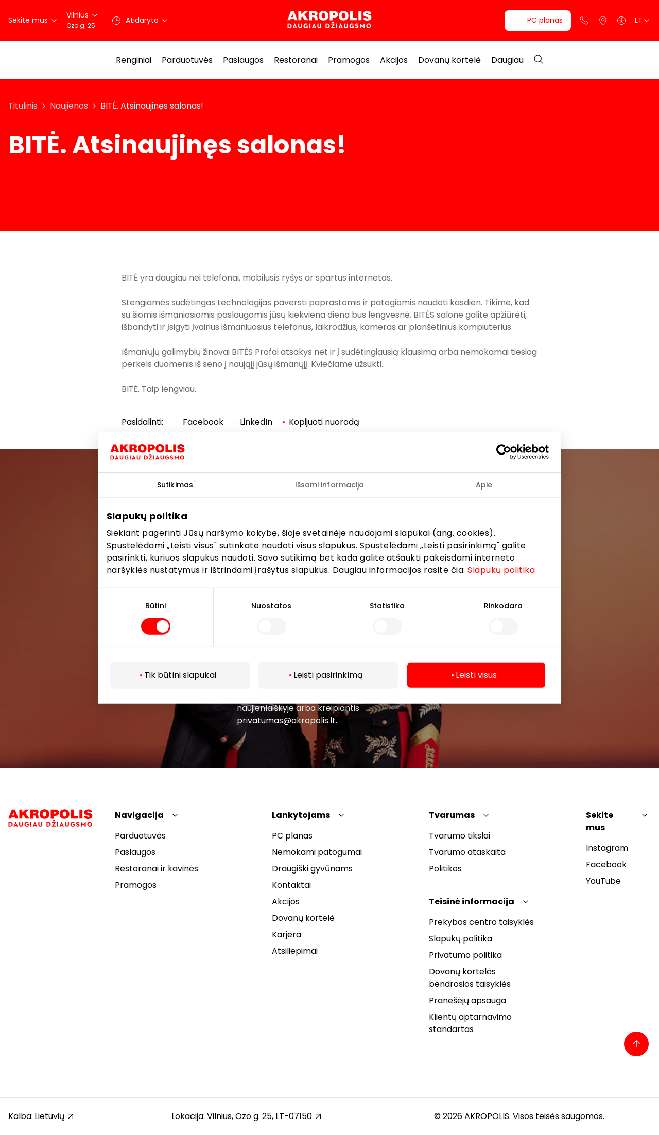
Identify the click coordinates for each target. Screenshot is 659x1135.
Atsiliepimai (295, 951)
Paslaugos (243, 60)
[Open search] (538, 60)
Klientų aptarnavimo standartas (470, 1023)
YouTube (603, 881)
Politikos (445, 869)
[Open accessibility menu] (621, 20)
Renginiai (133, 60)
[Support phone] (584, 20)
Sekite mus (599, 821)
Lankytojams (301, 815)
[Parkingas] (603, 20)
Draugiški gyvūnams (312, 869)
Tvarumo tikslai (459, 836)
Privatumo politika (465, 955)
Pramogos (349, 60)
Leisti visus (476, 675)
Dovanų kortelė (449, 60)
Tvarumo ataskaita (467, 852)
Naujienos (69, 106)
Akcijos (394, 60)
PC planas (292, 836)
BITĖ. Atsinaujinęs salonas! (151, 106)
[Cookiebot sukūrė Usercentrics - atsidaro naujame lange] (511, 451)
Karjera (286, 934)
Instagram (607, 848)
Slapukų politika (501, 570)
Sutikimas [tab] (175, 484)
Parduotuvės (187, 60)
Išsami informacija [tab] (330, 484)
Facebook (606, 864)
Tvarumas (452, 815)
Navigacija (139, 815)
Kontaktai (291, 885)
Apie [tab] (484, 484)
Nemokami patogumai (317, 852)
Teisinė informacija (471, 901)
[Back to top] (636, 1044)
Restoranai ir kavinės (156, 869)
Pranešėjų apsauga (467, 1000)
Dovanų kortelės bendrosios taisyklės (470, 978)
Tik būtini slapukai (180, 675)
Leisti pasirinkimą (328, 675)
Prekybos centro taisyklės (481, 922)
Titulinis (23, 106)
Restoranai (296, 60)
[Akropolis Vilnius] (329, 20)
